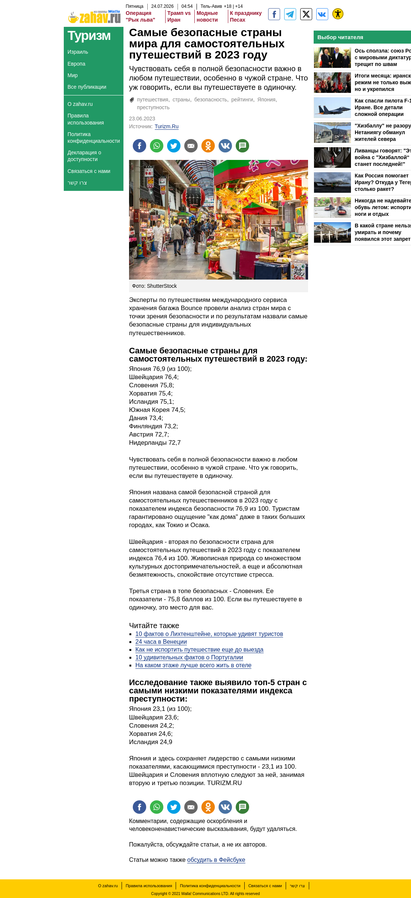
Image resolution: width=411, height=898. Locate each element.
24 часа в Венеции (161, 642)
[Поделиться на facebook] (139, 145)
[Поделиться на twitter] (174, 145)
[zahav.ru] (274, 14)
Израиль (78, 52)
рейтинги (242, 100)
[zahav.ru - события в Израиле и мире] (290, 14)
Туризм (89, 35)
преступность (153, 107)
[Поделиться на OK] (208, 145)
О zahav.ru (80, 104)
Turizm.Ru (167, 126)
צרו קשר (77, 183)
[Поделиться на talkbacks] (242, 145)
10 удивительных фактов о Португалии (189, 657)
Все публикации (87, 87)
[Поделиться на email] (191, 145)
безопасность (210, 100)
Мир (73, 75)
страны (181, 100)
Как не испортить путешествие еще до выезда (199, 649)
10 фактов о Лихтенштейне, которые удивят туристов (209, 634)
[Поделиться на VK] (225, 145)
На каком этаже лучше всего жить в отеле (193, 665)
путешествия (152, 100)
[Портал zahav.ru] (322, 14)
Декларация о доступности (84, 155)
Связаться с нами (89, 171)
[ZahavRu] (306, 14)
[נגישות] (337, 13)
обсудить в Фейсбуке (216, 860)
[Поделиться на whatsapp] (156, 145)
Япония (266, 100)
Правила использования (86, 119)
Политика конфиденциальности (94, 137)
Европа (76, 64)
